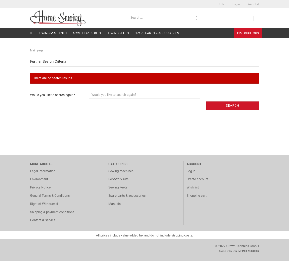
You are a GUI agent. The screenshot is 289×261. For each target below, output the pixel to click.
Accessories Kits (87, 33)
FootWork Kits (118, 179)
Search (232, 105)
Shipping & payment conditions (52, 212)
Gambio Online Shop (228, 251)
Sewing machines (52, 33)
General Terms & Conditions (50, 196)
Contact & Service (42, 220)
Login (235, 4)
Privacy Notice (40, 187)
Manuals (114, 204)
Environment (39, 179)
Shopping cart (197, 196)
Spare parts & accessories (157, 33)
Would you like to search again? (52, 95)
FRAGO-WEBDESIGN (249, 251)
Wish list (252, 4)
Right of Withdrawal (44, 204)
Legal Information (42, 171)
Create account (197, 179)
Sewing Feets (118, 33)
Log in (191, 171)
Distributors (248, 33)
